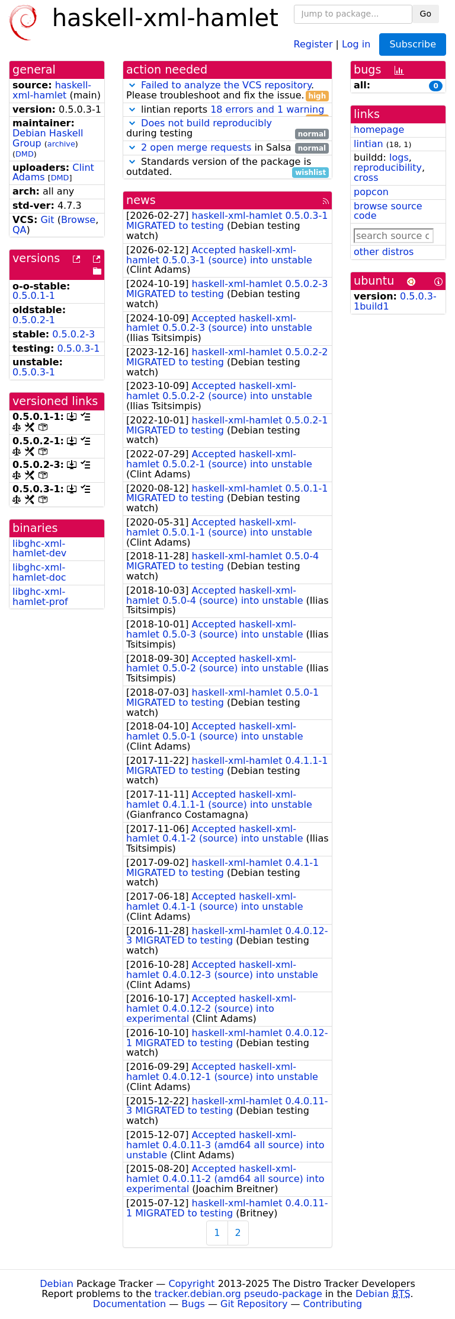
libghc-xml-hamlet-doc (39, 572)
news (141, 200)
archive (61, 143)
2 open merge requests (196, 147)
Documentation (129, 1304)
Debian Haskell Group (47, 138)
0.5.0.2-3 (73, 334)
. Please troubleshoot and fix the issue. (227, 91)
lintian (368, 143)
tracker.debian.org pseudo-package (238, 1293)
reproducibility (388, 167)
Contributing (333, 1304)
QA (19, 229)
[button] (132, 85)
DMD (24, 153)
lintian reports (227, 110)
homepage (379, 129)
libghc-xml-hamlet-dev (39, 548)
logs (399, 157)
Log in (356, 43)
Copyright (191, 1283)
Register (313, 43)
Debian (56, 1283)
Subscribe (412, 44)
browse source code (388, 211)
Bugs (193, 1304)
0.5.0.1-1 (33, 295)
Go (425, 13)
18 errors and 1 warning (267, 109)
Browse (78, 219)
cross (366, 177)
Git (47, 219)
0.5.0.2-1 (33, 320)
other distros (384, 251)
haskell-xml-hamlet (51, 90)
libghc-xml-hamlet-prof (40, 596)
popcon (371, 191)
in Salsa (227, 148)
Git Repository (253, 1304)
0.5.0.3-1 (78, 348)
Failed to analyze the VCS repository (226, 85)
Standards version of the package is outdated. (227, 167)
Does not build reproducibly (206, 123)
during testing (227, 129)
